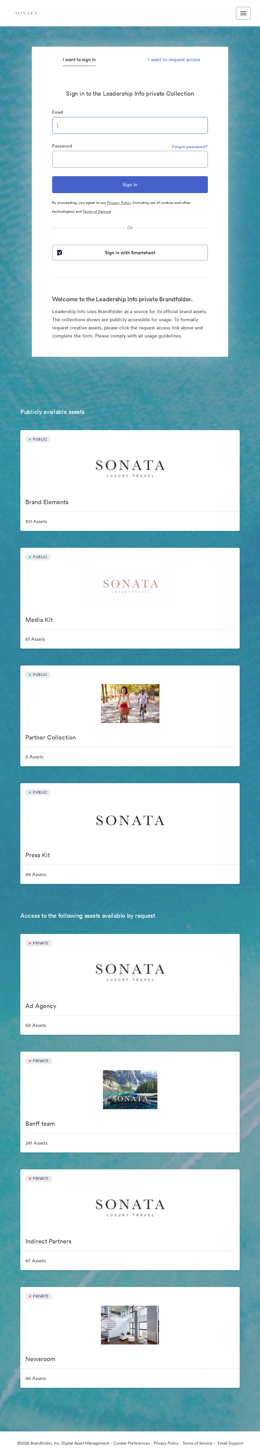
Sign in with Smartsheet (105, 252)
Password (62, 146)
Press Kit (37, 855)
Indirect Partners (48, 1241)
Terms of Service (97, 211)
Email (57, 112)
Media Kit (38, 620)
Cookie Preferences (131, 1443)
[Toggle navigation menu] (243, 13)
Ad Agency (40, 1006)
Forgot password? (190, 146)
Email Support (230, 1443)
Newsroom (40, 1359)
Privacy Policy (119, 202)
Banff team (40, 1123)
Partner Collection (50, 737)
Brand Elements (46, 502)
